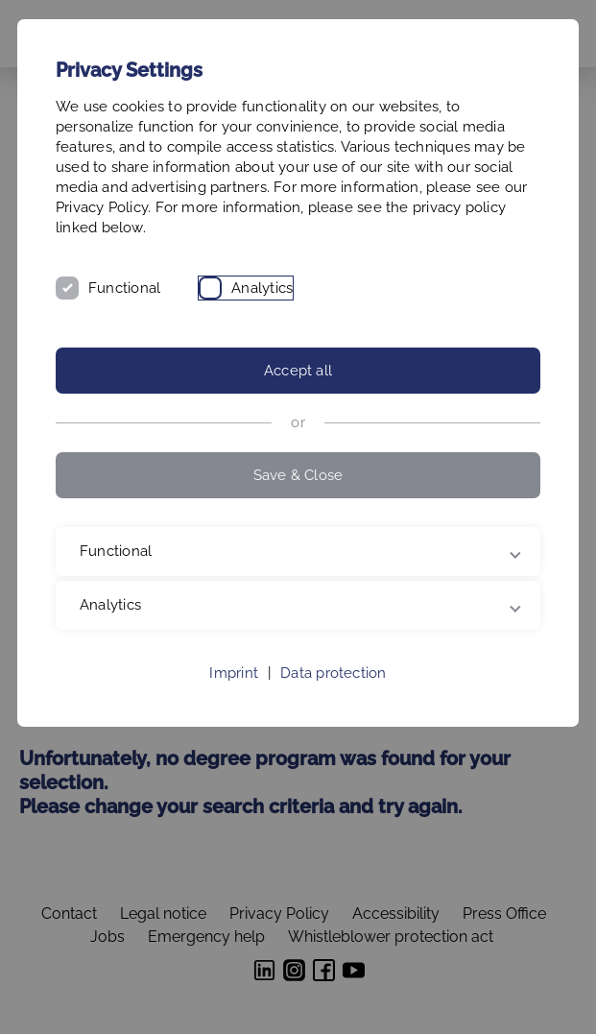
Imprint (233, 673)
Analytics (262, 288)
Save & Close (298, 475)
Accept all (298, 370)
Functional (124, 288)
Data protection (333, 673)
